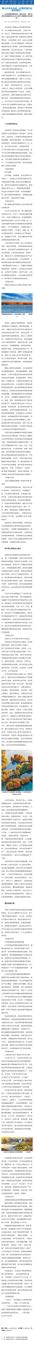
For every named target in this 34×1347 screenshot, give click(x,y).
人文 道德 (21, 1)
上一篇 (3, 1337)
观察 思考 (13, 1)
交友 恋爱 (29, 1)
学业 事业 (13, 3)
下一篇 (3, 1339)
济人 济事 (29, 3)
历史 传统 (21, 3)
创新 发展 (5, 1)
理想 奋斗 (4, 3)
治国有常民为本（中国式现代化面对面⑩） (17, 1337)
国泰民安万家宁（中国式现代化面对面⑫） (17, 1339)
